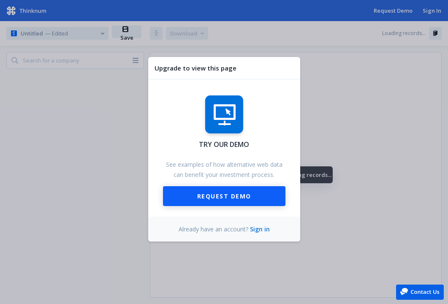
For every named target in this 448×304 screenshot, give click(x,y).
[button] (420, 292)
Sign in (260, 229)
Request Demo (224, 196)
